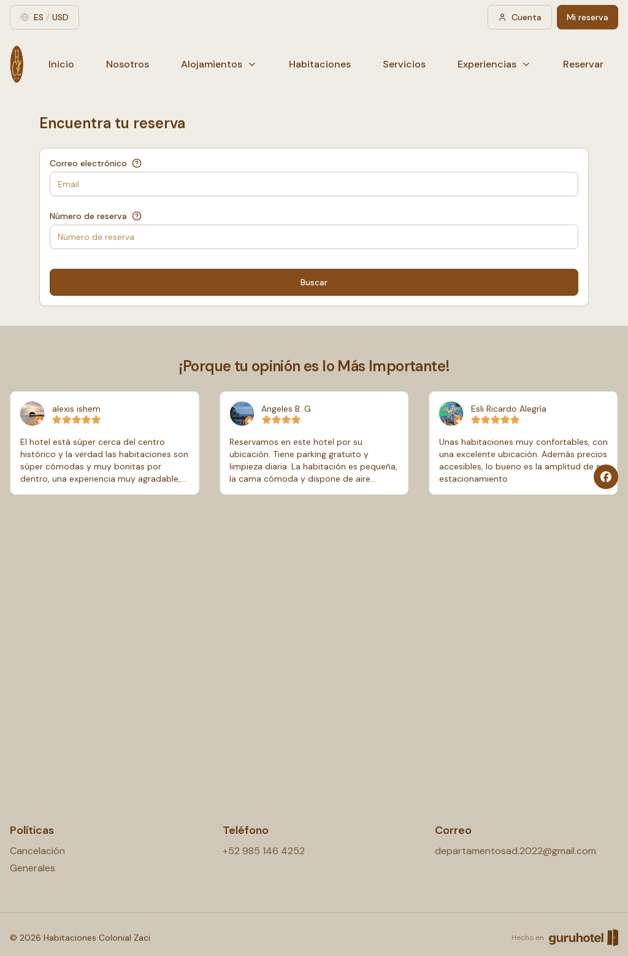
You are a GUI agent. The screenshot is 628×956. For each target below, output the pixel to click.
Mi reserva (587, 17)
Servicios (404, 64)
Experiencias (494, 64)
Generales (32, 868)
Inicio (61, 64)
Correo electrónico (88, 163)
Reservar (583, 64)
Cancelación (37, 850)
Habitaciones (320, 64)
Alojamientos (219, 64)
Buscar (314, 282)
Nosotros (127, 64)
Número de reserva (88, 216)
